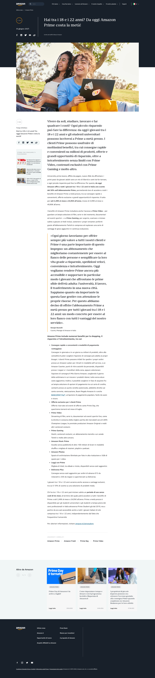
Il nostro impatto (97, 4)
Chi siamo (55, 4)
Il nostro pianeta (111, 4)
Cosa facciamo (66, 4)
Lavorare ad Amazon (81, 4)
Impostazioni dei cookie (56, 669)
